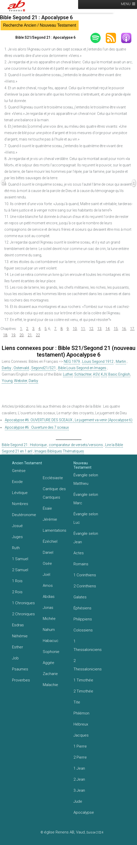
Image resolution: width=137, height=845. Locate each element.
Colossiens (83, 630)
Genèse (19, 470)
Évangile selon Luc (85, 518)
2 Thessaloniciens (87, 664)
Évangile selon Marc (85, 498)
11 (83, 329)
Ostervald (21, 368)
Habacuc (50, 640)
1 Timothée (83, 680)
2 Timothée (83, 691)
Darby (6, 368)
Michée (49, 618)
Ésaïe (47, 508)
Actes (78, 553)
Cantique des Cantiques (54, 493)
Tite (76, 702)
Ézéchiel (50, 541)
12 (91, 329)
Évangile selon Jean (85, 537)
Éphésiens (82, 608)
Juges (17, 537)
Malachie (50, 684)
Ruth (16, 548)
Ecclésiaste (53, 478)
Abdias (49, 596)
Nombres (20, 503)
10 (75, 329)
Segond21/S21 (43, 368)
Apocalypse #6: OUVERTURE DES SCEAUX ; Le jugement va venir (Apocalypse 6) (68, 420)
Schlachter (82, 374)
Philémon (81, 713)
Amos (48, 585)
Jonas (48, 607)
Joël (46, 574)
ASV (96, 374)
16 (124, 329)
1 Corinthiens (84, 575)
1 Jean (79, 768)
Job (15, 658)
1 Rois (17, 581)
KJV (104, 374)
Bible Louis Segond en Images (82, 368)
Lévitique (20, 492)
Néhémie (20, 636)
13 (99, 329)
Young (7, 381)
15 (116, 329)
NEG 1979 (72, 361)
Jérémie (50, 519)
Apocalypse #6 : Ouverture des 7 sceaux (37, 427)
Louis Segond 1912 (97, 361)
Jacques (81, 735)
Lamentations (54, 530)
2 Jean (79, 779)
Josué (17, 526)
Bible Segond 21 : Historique (24, 445)
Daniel (48, 552)
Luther (68, 374)
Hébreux (80, 724)
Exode (17, 481)
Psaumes (20, 669)
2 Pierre (80, 757)
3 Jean (79, 790)
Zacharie (50, 673)
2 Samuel (20, 570)
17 (132, 329)
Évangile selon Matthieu (85, 479)
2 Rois (17, 592)
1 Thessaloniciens (87, 645)
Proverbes (21, 680)
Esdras (18, 625)
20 (21, 335)
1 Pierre (80, 746)
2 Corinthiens (84, 586)
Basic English (119, 374)
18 (5, 335)
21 (30, 335)
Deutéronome (24, 514)
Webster (20, 381)
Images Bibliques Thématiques (59, 451)
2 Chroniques (23, 614)
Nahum (49, 629)
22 (38, 335)
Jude (77, 801)
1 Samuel (20, 559)
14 (108, 329)
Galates (80, 597)
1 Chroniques (23, 603)
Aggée (48, 662)
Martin (121, 361)
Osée (47, 563)
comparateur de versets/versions (76, 445)
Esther (17, 647)
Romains (80, 564)
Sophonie (51, 651)
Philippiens (82, 619)
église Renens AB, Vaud (64, 832)
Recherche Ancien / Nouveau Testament (39, 25)
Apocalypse (83, 812)
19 (13, 335)
